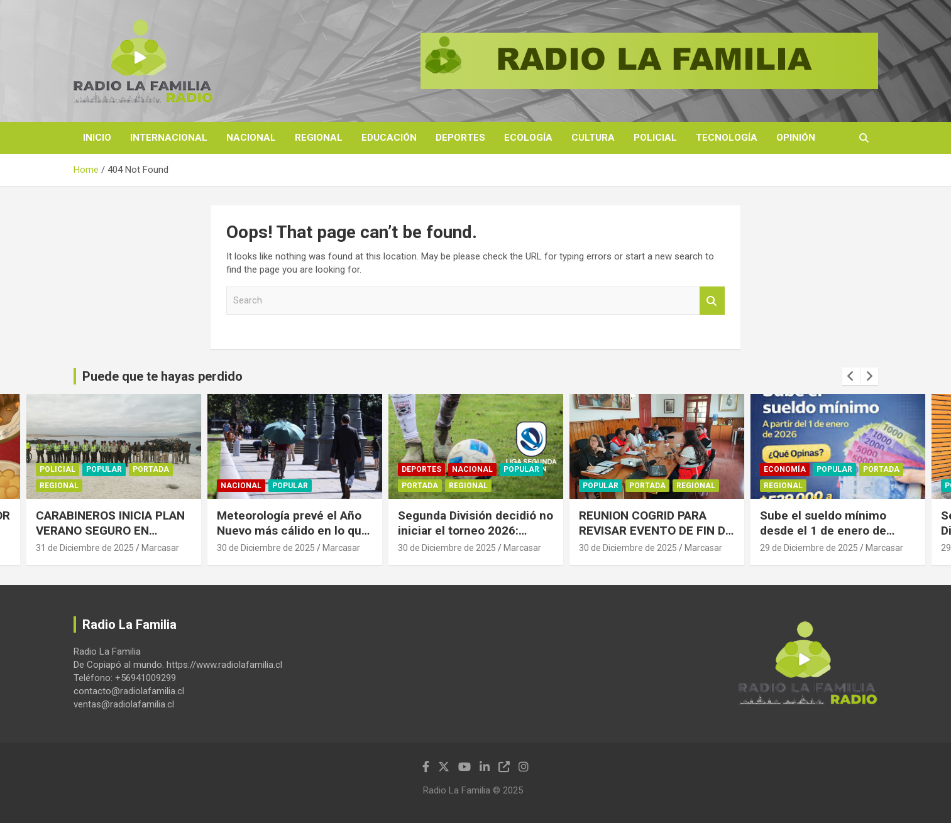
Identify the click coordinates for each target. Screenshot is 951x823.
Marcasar (160, 548)
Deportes (460, 137)
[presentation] (851, 376)
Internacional (168, 137)
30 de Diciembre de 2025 (266, 548)
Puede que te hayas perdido (162, 376)
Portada (151, 469)
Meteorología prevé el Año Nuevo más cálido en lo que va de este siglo (292, 530)
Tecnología (726, 137)
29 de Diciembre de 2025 (809, 548)
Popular (104, 469)
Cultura (593, 137)
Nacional (251, 137)
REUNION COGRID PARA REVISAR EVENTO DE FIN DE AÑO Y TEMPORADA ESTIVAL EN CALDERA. (655, 538)
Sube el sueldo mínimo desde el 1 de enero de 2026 (823, 530)
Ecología (528, 137)
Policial (655, 137)
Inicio (97, 137)
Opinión (795, 137)
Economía (785, 469)
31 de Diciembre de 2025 (85, 548)
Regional (319, 137)
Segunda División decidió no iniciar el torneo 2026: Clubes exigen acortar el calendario (475, 538)
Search (712, 300)
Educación (389, 137)
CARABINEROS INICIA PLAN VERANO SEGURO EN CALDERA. (110, 530)
